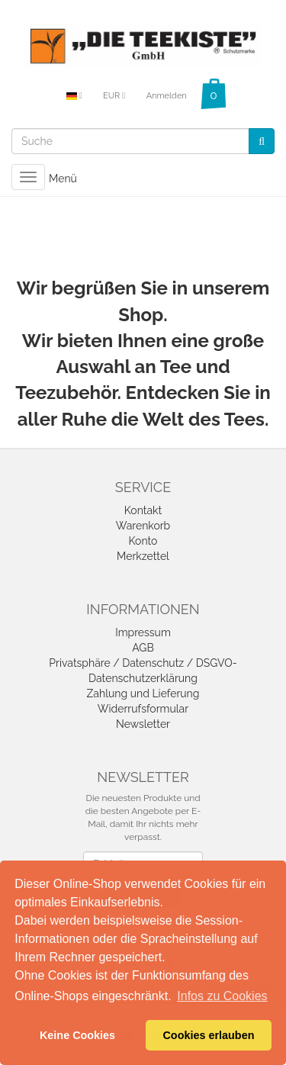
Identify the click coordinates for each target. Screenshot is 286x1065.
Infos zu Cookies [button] (222, 995)
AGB (142, 648)
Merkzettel (143, 556)
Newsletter (143, 724)
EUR (114, 96)
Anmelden (166, 96)
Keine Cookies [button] (77, 1035)
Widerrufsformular (143, 709)
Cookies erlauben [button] (208, 1035)
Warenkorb (143, 526)
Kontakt (143, 510)
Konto (143, 541)
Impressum (143, 632)
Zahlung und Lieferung (143, 693)
